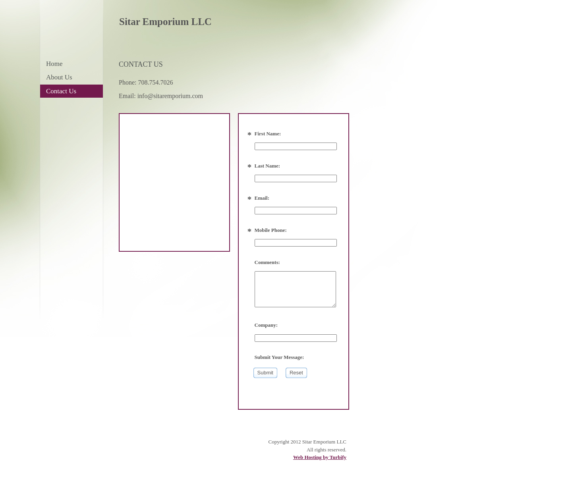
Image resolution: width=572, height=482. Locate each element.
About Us (59, 77)
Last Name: (267, 166)
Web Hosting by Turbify (319, 457)
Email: (262, 198)
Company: (266, 325)
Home (54, 63)
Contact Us (61, 91)
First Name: (268, 134)
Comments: (267, 262)
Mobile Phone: (271, 230)
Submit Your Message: (279, 357)
